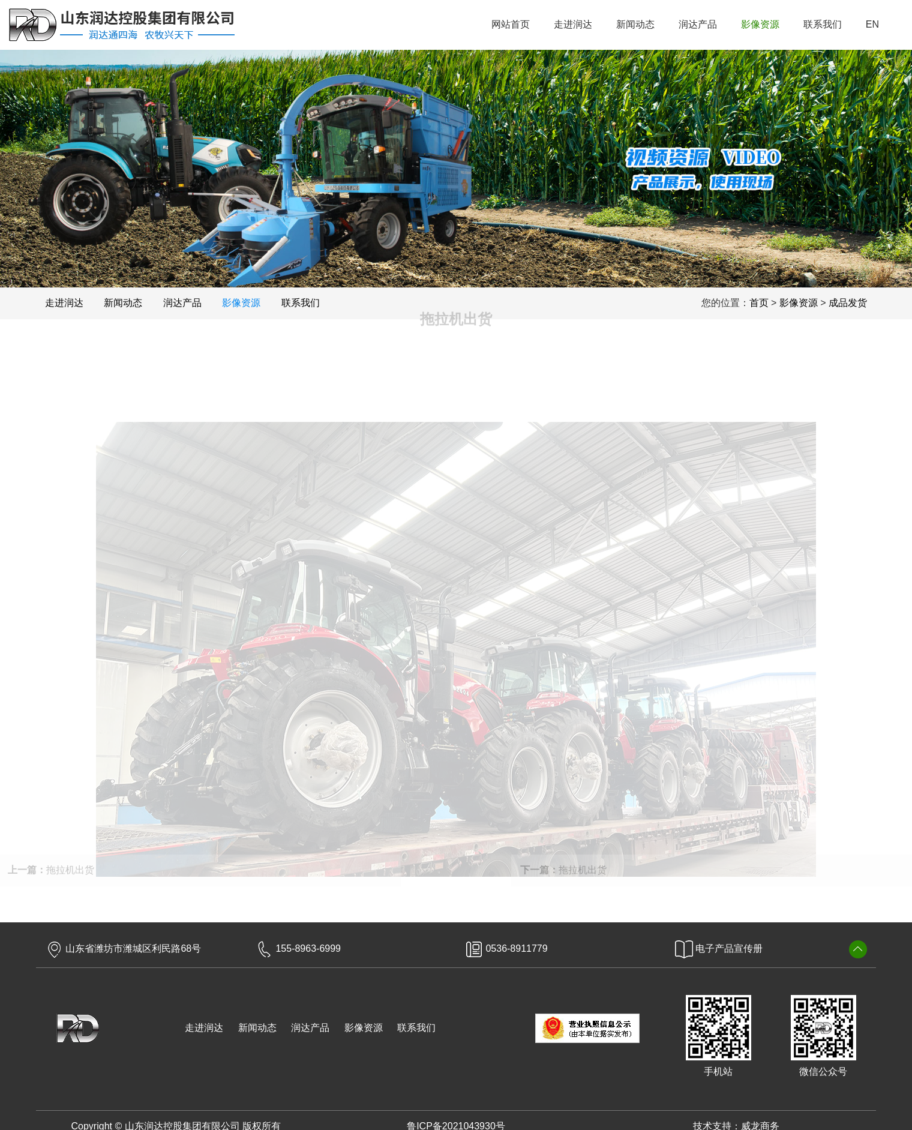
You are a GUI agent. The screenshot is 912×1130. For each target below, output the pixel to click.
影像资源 (363, 1028)
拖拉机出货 (573, 870)
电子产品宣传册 (719, 948)
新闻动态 (257, 1028)
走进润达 (204, 1028)
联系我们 (416, 1028)
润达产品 (310, 1028)
